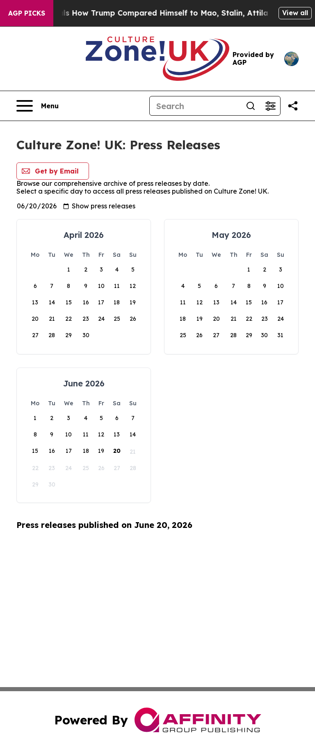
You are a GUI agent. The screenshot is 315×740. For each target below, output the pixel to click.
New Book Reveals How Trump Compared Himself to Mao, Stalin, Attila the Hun (162, 13)
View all (295, 13)
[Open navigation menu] (37, 106)
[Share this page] (293, 106)
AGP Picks (26, 13)
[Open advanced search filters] (270, 105)
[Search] (195, 105)
